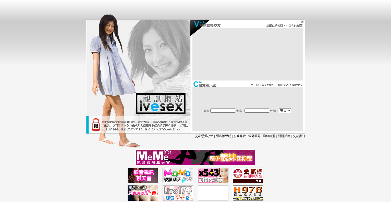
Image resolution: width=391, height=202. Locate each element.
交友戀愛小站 (204, 136)
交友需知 (299, 136)
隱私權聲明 (223, 136)
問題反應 (284, 136)
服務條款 (240, 136)
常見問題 (254, 136)
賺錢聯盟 (269, 136)
